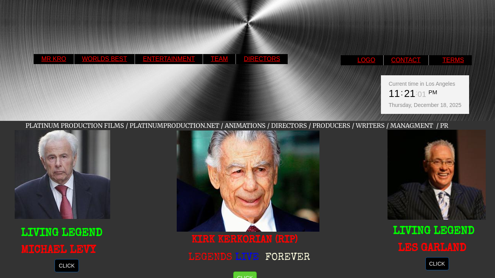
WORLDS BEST (104, 59)
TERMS (453, 60)
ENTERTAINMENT (169, 59)
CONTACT (406, 60)
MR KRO (53, 59)
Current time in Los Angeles (422, 84)
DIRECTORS (262, 59)
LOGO (366, 60)
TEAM (219, 59)
